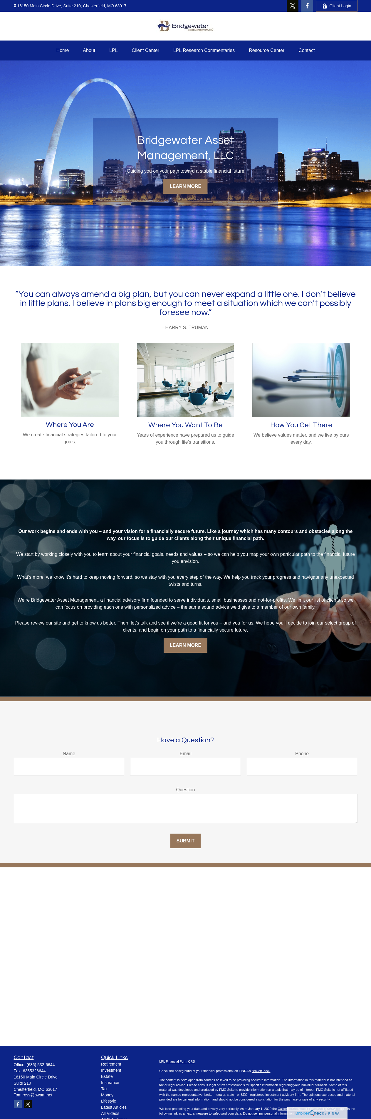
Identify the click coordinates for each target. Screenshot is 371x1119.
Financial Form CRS (180, 1061)
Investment (111, 1070)
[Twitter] (292, 6)
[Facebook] (307, 6)
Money (107, 1095)
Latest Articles (114, 1107)
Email (185, 753)
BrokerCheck (261, 1071)
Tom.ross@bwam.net (33, 1095)
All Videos (110, 1113)
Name (69, 753)
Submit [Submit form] (185, 840)
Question (185, 789)
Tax (104, 1088)
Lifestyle (108, 1101)
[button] (62, 50)
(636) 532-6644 (41, 1064)
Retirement (111, 1064)
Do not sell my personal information (268, 1113)
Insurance (110, 1082)
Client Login (336, 6)
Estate (107, 1076)
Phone (302, 753)
